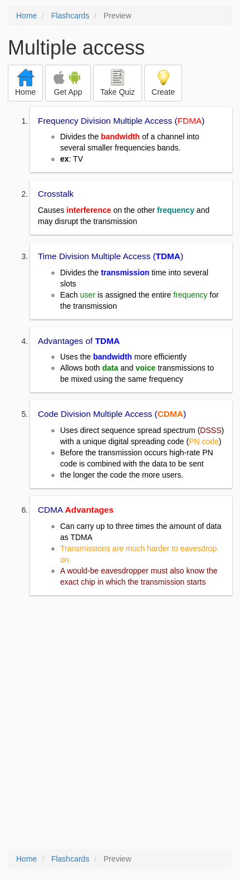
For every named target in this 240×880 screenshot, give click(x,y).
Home (26, 15)
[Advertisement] (120, 723)
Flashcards (70, 15)
